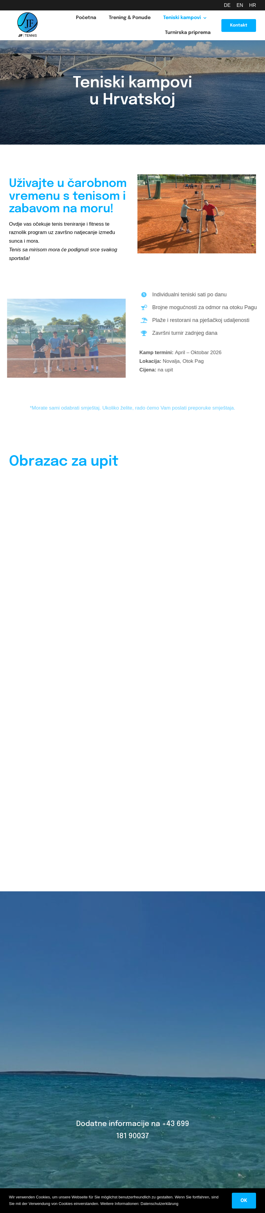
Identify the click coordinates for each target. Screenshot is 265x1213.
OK (244, 1200)
